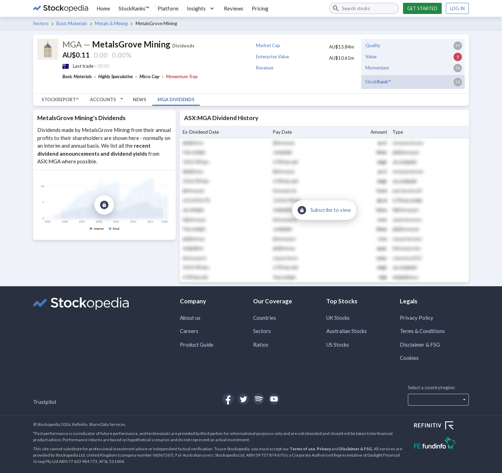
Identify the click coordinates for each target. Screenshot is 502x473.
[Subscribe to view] (104, 205)
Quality (372, 45)
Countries (264, 318)
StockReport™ (60, 99)
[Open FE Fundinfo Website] (441, 444)
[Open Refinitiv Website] (441, 426)
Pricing (260, 8)
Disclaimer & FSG (420, 344)
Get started (422, 8)
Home (103, 8)
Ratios (260, 344)
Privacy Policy (416, 318)
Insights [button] (201, 8)
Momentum (377, 68)
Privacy (324, 448)
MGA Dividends (176, 99)
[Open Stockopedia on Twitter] (243, 399)
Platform (168, 8)
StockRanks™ (134, 8)
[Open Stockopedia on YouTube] (274, 399)
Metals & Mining (111, 23)
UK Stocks (338, 318)
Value (370, 56)
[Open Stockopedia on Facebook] (228, 399)
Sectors (40, 23)
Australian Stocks (346, 331)
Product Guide (196, 344)
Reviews (233, 8)
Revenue (264, 68)
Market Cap (268, 45)
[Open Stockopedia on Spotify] (258, 399)
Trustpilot (44, 402)
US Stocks (337, 344)
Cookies (409, 358)
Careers (189, 331)
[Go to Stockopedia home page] (60, 8)
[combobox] (364, 8)
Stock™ (378, 81)
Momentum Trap (182, 76)
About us (190, 318)
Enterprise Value (272, 56)
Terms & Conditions (422, 331)
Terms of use (302, 448)
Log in (457, 8)
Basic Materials (71, 23)
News (139, 99)
